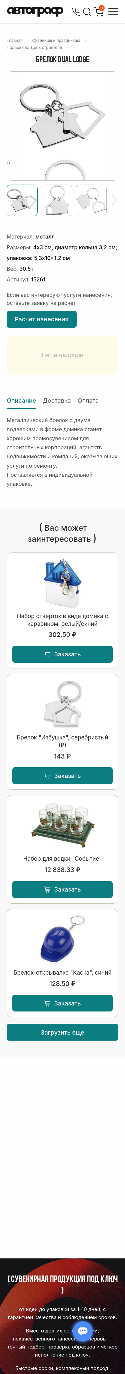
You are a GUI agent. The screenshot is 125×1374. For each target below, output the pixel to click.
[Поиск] (87, 12)
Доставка (57, 400)
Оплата (88, 400)
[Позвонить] (76, 12)
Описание (21, 400)
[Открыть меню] (113, 11)
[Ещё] (114, 200)
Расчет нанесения (42, 319)
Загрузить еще (62, 1032)
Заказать (62, 654)
